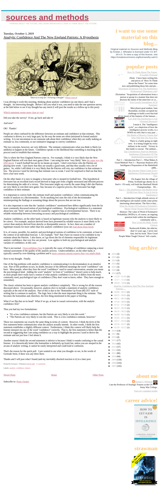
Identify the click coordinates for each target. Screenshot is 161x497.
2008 (114, 363)
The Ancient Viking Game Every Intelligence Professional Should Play (142, 173)
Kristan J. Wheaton (143, 381)
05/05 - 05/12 (120, 318)
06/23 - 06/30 (120, 308)
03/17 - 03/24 (120, 321)
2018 (114, 330)
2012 (114, 350)
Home (54, 375)
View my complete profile (145, 391)
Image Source (71, 98)
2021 (114, 267)
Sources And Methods (47, 17)
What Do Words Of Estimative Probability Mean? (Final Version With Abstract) (138, 207)
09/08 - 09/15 (120, 292)
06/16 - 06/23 (120, 311)
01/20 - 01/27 (120, 327)
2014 (114, 343)
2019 (114, 273)
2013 (114, 346)
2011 (114, 353)
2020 (114, 270)
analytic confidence (17, 368)
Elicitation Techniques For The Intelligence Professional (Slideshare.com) (138, 89)
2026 (114, 254)
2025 (114, 257)
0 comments (40, 364)
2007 (114, 366)
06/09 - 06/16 (120, 314)
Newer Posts (9, 375)
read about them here (83, 227)
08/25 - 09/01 (120, 295)
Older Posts (98, 375)
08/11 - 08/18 (120, 298)
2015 (114, 340)
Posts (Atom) (22, 381)
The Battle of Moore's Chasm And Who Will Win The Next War (142, 136)
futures (27, 368)
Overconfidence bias (32, 248)
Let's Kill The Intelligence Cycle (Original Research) (142, 120)
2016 (114, 337)
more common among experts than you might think (76, 253)
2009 (114, 359)
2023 (114, 263)
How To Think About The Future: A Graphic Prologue (142, 73)
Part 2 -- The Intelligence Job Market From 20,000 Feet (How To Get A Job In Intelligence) (138, 192)
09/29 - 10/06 (120, 283)
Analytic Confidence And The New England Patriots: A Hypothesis (51, 37)
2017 (114, 334)
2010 (114, 356)
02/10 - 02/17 (120, 324)
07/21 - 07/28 (120, 305)
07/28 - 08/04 (120, 301)
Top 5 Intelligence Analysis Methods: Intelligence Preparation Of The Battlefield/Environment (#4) (140, 154)
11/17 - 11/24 (120, 279)
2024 (114, 260)
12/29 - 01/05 (120, 276)
